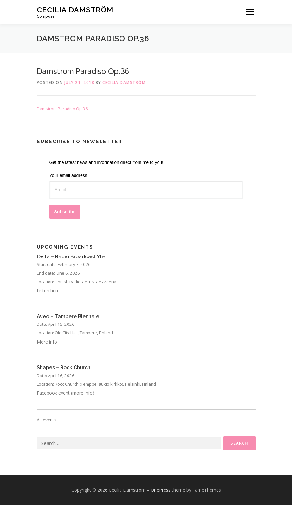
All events (46, 420)
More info (47, 342)
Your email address (68, 175)
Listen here (48, 290)
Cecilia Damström (75, 9)
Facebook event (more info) (65, 393)
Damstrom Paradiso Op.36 (62, 108)
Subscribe (65, 211)
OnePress (161, 490)
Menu (250, 12)
